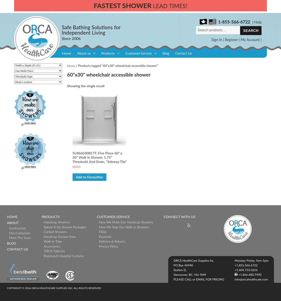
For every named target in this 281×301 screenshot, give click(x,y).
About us (84, 53)
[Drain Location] (38, 82)
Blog (165, 53)
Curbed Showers (55, 232)
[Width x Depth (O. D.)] (38, 65)
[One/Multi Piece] (38, 71)
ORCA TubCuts (54, 251)
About (13, 223)
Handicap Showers (57, 222)
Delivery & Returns (112, 241)
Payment (105, 237)
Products (108, 53)
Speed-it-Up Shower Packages (65, 227)
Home (66, 53)
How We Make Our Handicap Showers (126, 222)
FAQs (103, 232)
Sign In (216, 39)
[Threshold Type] (38, 76)
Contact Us (183, 53)
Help (258, 22)
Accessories (52, 246)
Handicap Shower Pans (60, 237)
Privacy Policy (108, 246)
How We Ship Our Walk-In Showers (124, 227)
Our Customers (20, 233)
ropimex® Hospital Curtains (64, 256)
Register (231, 39)
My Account (250, 39)
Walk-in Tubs (53, 241)
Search (251, 30)
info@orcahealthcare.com (251, 279)
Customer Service (138, 53)
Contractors (17, 228)
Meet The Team (20, 238)
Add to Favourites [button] (89, 177)
